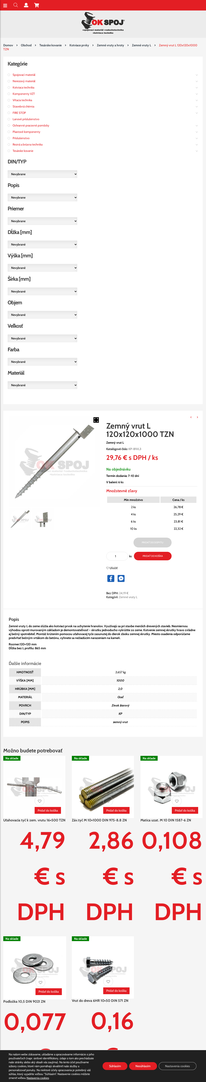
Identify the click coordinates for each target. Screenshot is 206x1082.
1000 (120, 680)
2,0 (120, 689)
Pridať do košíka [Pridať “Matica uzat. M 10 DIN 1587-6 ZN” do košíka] (185, 810)
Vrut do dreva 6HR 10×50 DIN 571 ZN (100, 1001)
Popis (14, 619)
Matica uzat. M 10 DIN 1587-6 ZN (165, 820)
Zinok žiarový (120, 705)
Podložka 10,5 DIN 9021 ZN (24, 1001)
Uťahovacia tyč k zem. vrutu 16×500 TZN (34, 820)
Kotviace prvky (79, 45)
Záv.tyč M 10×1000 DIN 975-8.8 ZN (99, 820)
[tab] (18, 619)
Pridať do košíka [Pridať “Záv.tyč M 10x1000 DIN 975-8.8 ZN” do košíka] (116, 810)
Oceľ (120, 697)
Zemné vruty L (141, 45)
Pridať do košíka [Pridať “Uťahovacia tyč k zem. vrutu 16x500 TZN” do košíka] (48, 810)
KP (120, 714)
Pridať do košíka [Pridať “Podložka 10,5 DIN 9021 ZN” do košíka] (49, 992)
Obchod (26, 45)
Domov (8, 45)
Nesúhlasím (142, 1066)
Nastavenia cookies (38, 1078)
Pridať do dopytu (152, 542)
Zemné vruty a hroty (110, 45)
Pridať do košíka (153, 555)
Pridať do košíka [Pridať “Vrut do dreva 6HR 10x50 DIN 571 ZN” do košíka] (116, 991)
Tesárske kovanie (50, 45)
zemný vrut (120, 722)
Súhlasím (114, 1066)
